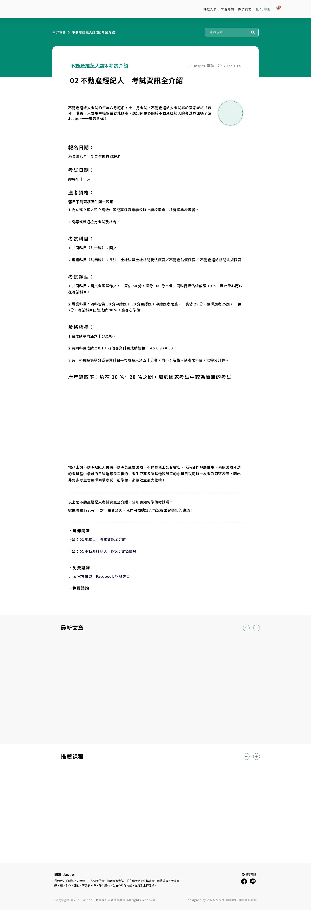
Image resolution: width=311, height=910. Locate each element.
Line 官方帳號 (80, 576)
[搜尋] (253, 32)
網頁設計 (232, 900)
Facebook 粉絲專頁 (113, 576)
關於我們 (245, 9)
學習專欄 (227, 9)
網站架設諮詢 (248, 900)
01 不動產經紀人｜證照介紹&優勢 (108, 551)
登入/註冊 (263, 9)
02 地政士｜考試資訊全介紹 (103, 539)
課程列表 (210, 9)
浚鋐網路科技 (216, 900)
